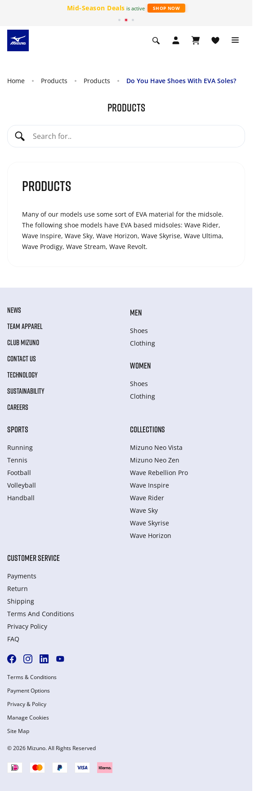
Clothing (142, 343)
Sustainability (26, 391)
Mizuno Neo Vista (156, 447)
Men (136, 312)
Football (19, 472)
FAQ (13, 639)
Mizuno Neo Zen (154, 460)
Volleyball (21, 485)
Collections (147, 429)
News (14, 310)
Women (140, 365)
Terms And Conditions (40, 613)
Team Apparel (25, 326)
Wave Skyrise (149, 523)
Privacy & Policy (26, 704)
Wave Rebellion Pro (159, 472)
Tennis (17, 460)
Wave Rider (147, 497)
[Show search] (156, 40)
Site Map (18, 731)
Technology (22, 374)
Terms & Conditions (32, 677)
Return (17, 588)
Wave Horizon (150, 535)
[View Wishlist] (215, 40)
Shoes (139, 330)
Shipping (20, 601)
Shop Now (166, 8)
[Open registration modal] (176, 40)
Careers (17, 407)
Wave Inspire (149, 485)
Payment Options (28, 691)
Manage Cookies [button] (28, 718)
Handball (21, 497)
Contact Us (21, 358)
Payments (21, 576)
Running (20, 447)
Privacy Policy (27, 626)
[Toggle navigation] (235, 40)
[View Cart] (195, 40)
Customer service (33, 558)
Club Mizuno (23, 342)
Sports (17, 429)
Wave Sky (144, 510)
